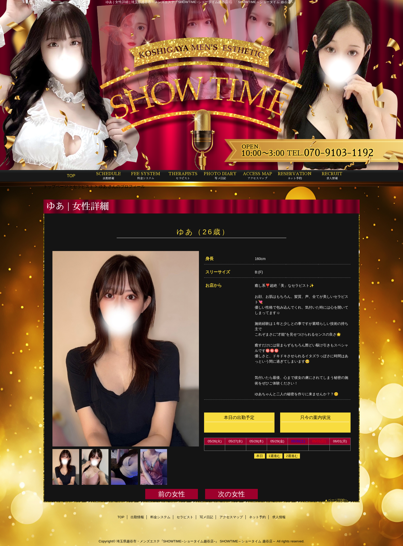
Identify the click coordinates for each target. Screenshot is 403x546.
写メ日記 (206, 517)
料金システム (160, 517)
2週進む (292, 456)
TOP (71, 175)
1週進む (274, 456)
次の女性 (231, 494)
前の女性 (171, 494)
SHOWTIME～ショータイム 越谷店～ (248, 541)
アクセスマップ (231, 517)
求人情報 (279, 517)
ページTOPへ (338, 500)
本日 (259, 456)
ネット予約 (257, 517)
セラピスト (83, 186)
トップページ (55, 186)
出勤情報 (137, 517)
